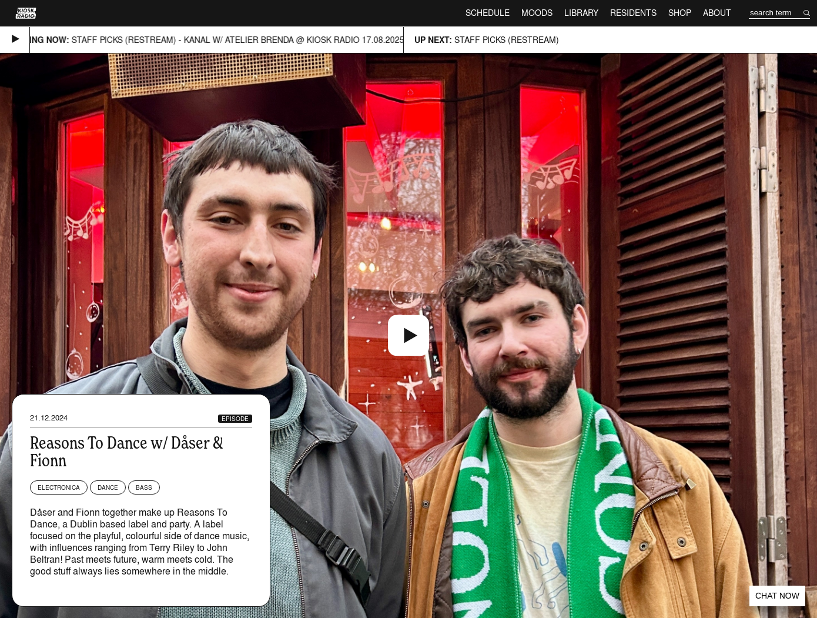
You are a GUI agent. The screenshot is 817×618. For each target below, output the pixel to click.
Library (581, 12)
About (717, 12)
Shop (679, 12)
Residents (633, 12)
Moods (537, 12)
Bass (144, 487)
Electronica (59, 487)
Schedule (488, 12)
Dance (108, 487)
